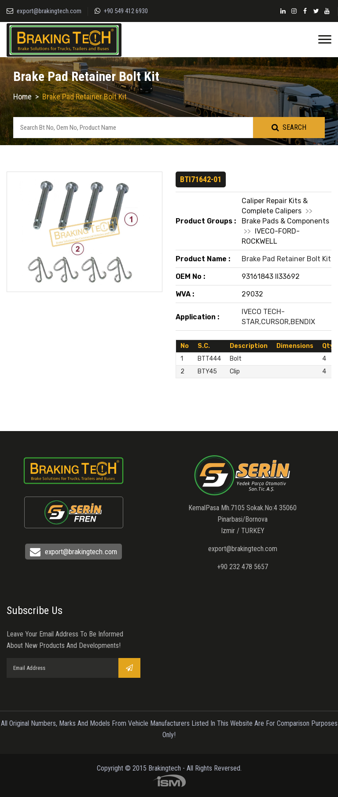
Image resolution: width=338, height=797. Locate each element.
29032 (252, 294)
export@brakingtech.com (49, 11)
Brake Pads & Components (285, 221)
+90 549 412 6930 (126, 11)
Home (22, 96)
